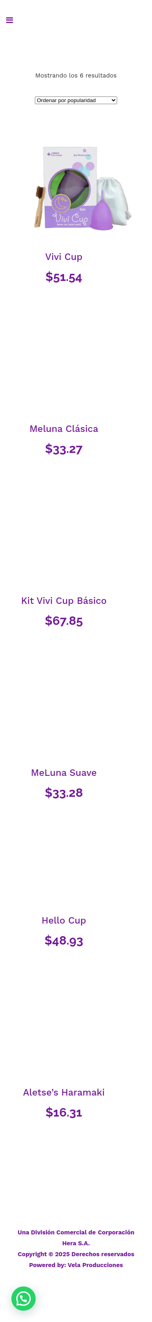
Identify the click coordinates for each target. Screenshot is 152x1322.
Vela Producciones (95, 1265)
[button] (23, 1298)
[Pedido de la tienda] (76, 100)
